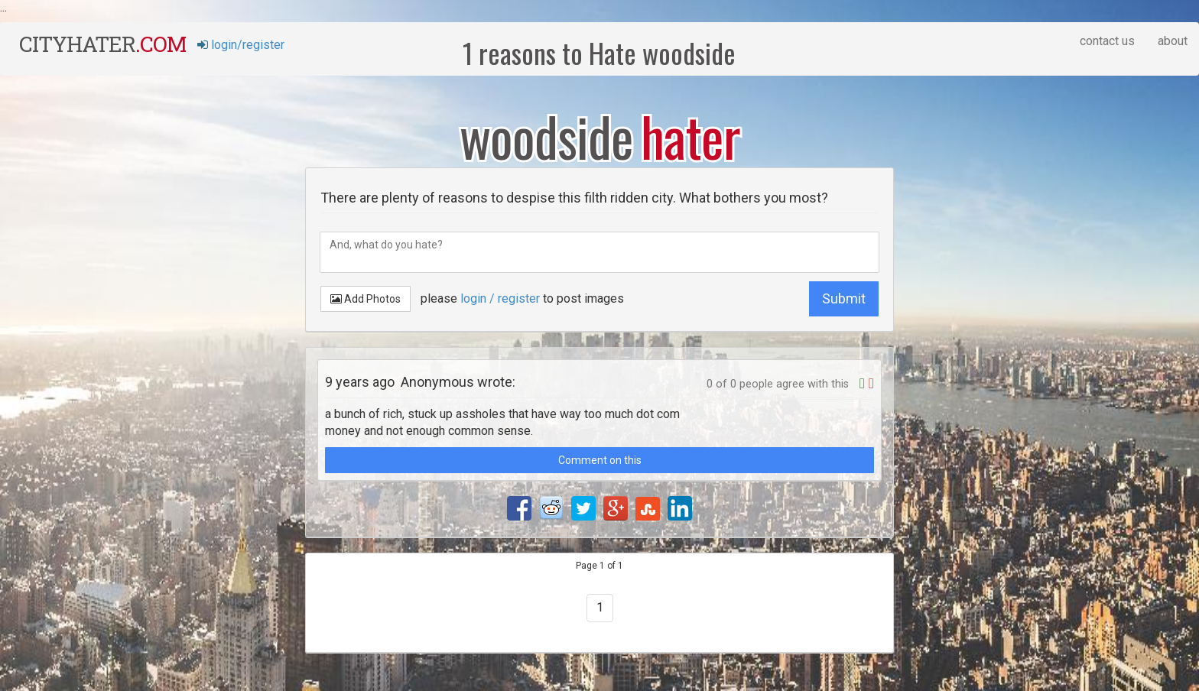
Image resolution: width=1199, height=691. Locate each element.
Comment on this (600, 460)
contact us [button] (1107, 41)
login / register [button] (500, 298)
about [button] (1173, 41)
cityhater (102, 44)
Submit (844, 298)
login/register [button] (240, 44)
